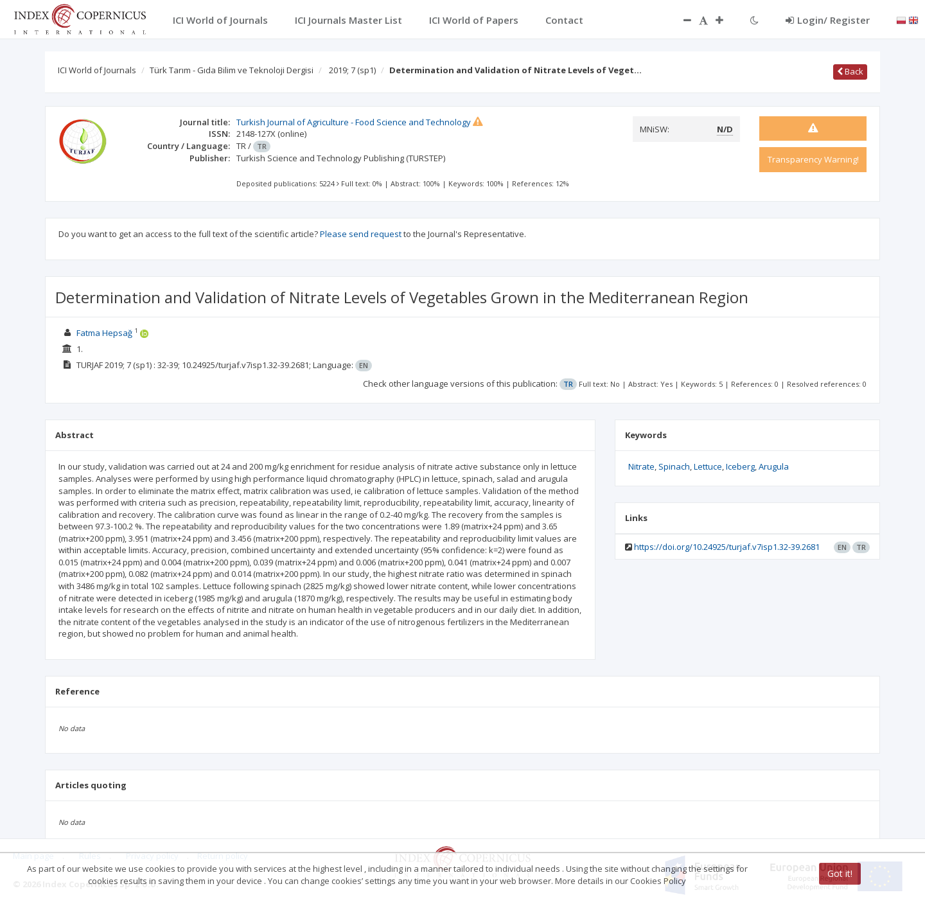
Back (850, 71)
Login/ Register (828, 19)
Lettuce (708, 466)
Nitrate (641, 466)
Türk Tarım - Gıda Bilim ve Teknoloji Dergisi (231, 70)
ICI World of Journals (97, 70)
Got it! (839, 873)
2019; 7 (352, 70)
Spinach (674, 466)
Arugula (774, 466)
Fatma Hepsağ (104, 333)
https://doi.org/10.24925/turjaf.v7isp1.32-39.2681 (727, 547)
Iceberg (740, 466)
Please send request (360, 234)
